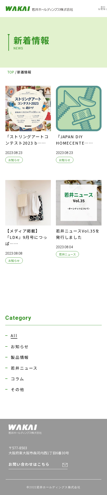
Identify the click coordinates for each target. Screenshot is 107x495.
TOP (10, 72)
